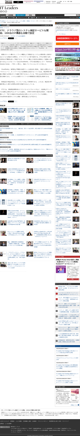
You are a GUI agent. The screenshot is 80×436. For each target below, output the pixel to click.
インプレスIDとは (61, 34)
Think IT (30, 428)
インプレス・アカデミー (16, 432)
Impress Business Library (62, 30)
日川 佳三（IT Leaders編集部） (18, 36)
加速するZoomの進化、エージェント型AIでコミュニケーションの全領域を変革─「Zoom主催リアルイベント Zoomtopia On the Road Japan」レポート (17, 214)
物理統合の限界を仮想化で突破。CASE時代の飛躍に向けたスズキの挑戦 (43, 170)
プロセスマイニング (22, 17)
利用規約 (12, 421)
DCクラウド (28, 2)
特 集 (30, 15)
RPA (34, 17)
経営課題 (10, 15)
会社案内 (34, 421)
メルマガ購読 (19, 421)
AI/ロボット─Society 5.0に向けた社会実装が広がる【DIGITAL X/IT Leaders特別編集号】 (23, 139)
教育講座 (58, 2)
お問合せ (2, 423)
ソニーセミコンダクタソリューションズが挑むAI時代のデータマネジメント (43, 160)
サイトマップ (65, 421)
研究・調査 (70, 1)
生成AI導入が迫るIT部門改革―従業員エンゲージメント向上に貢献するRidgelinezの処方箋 (16, 222)
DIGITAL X (63, 430)
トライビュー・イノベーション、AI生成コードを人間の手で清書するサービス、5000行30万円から (43, 118)
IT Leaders (9, 7)
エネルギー (48, 2)
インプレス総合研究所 (47, 428)
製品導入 (38, 2)
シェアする (3, 38)
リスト (15, 38)
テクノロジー (20, 15)
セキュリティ (41, 17)
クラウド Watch (56, 428)
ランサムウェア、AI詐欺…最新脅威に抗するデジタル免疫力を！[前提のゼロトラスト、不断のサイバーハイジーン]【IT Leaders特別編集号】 (26, 150)
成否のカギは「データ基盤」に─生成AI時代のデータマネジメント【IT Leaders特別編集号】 (24, 135)
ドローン (54, 2)
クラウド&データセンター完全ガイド (19, 428)
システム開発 (22, 21)
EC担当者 (54, 1)
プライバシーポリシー (43, 421)
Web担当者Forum (37, 428)
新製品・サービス (31, 21)
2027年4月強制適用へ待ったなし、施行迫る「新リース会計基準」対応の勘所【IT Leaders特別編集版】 (26, 129)
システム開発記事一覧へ (46, 25)
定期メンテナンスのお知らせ (63, 89)
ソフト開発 (59, 1)
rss (6, 11)
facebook (3, 11)
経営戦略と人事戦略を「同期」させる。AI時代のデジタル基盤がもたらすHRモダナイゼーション (16, 191)
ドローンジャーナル (71, 430)
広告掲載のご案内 (27, 421)
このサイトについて (4, 421)
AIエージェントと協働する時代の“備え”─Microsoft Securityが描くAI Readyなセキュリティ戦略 (16, 233)
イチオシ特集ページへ (73, 279)
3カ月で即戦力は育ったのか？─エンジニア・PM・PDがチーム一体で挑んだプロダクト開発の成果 (16, 110)
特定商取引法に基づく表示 (55, 421)
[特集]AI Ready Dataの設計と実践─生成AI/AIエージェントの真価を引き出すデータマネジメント (67, 262)
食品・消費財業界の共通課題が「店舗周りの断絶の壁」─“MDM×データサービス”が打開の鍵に (16, 243)
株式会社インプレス (15, 426)
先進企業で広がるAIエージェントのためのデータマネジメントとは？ (43, 181)
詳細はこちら (74, 405)
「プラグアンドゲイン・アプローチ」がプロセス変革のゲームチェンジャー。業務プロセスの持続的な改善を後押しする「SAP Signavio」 (16, 256)
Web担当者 (48, 1)
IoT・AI (64, 1)
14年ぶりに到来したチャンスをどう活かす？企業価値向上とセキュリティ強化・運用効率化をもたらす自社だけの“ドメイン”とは (63, 184)
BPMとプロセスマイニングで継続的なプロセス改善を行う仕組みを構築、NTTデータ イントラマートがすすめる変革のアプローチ (63, 242)
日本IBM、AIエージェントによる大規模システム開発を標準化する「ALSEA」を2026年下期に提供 (16, 118)
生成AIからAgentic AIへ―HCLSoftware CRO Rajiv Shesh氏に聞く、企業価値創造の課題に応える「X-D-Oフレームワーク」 (63, 211)
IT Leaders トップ (4, 21)
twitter (1, 11)
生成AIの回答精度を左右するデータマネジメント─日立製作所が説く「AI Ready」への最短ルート (16, 170)
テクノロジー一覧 (14, 21)
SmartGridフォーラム (66, 428)
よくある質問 (8, 423)
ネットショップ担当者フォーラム (18, 430)
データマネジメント (51, 17)
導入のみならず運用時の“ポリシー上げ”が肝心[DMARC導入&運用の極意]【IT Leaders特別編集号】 (26, 144)
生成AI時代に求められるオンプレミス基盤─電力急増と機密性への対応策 (43, 222)
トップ (3, 16)
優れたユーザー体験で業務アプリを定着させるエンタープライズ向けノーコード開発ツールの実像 (43, 191)
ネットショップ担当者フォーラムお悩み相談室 (37, 430)
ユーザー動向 (11, 17)
